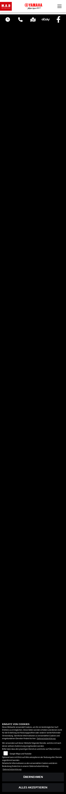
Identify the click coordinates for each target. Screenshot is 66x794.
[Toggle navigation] (59, 6)
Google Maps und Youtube (21, 754)
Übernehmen (33, 777)
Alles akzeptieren (33, 787)
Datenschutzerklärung (46, 738)
